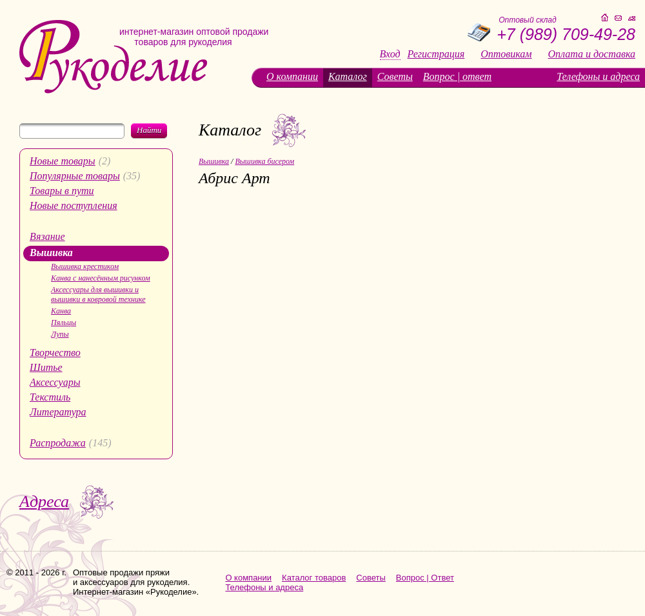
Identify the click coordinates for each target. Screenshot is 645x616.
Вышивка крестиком (85, 266)
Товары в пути (62, 190)
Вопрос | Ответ (425, 577)
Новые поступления (73, 205)
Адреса (44, 501)
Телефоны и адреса (598, 76)
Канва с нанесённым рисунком (100, 278)
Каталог (347, 76)
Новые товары (62, 160)
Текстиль (50, 397)
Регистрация (436, 54)
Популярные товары (75, 175)
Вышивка (51, 252)
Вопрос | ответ (457, 76)
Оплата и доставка (591, 54)
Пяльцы (63, 322)
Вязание (47, 236)
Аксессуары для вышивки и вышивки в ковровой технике (98, 294)
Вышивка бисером (264, 161)
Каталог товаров (314, 577)
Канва (61, 310)
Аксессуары (55, 382)
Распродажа (58, 442)
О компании (292, 76)
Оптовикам (506, 54)
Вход (390, 54)
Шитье (46, 367)
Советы (395, 76)
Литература (58, 411)
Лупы (60, 334)
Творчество (55, 352)
